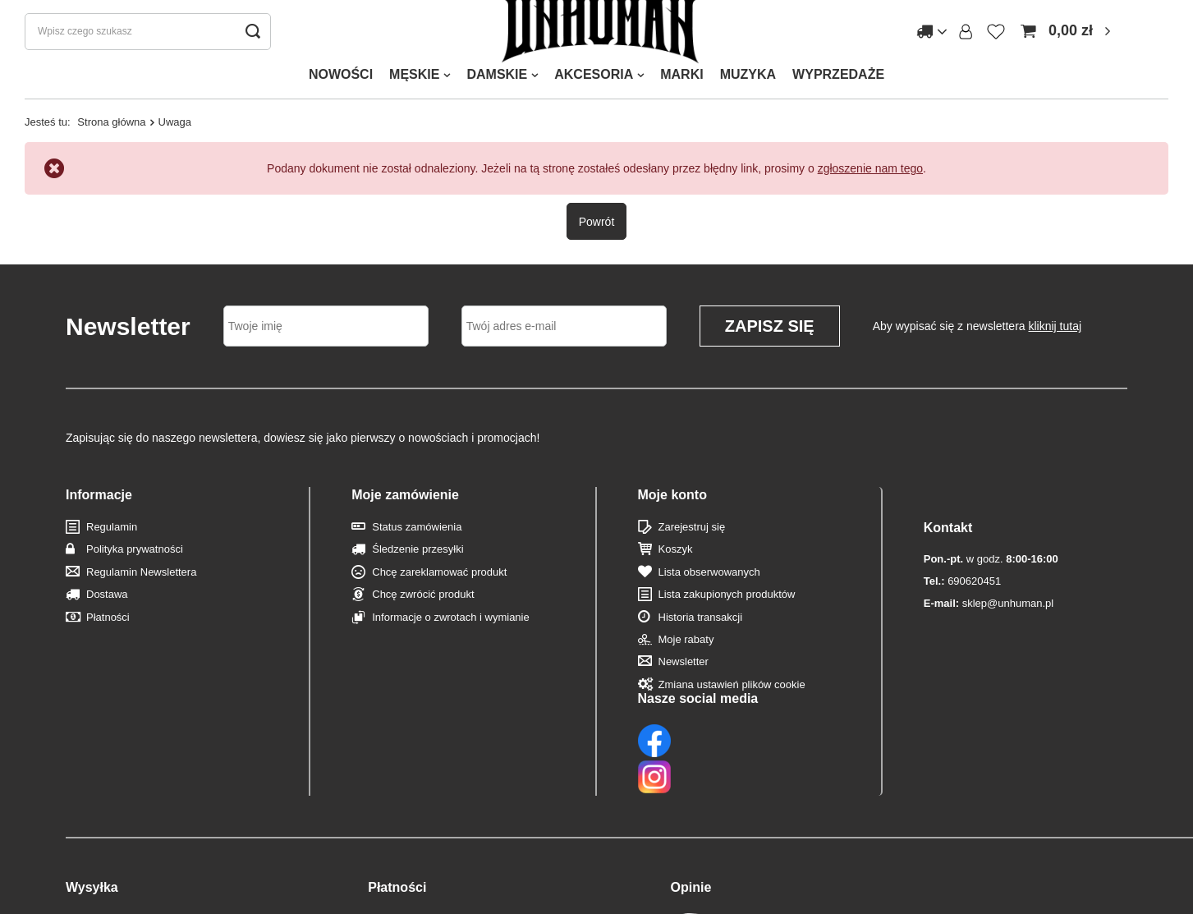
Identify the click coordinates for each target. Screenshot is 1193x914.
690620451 (962, 568)
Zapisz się (769, 346)
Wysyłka (92, 802)
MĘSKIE (414, 94)
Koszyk (675, 569)
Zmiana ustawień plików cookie (731, 703)
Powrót (597, 240)
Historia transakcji (700, 636)
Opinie (691, 802)
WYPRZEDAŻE (838, 94)
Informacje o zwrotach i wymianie (450, 636)
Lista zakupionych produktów (727, 614)
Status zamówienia (416, 546)
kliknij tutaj (1055, 345)
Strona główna (111, 141)
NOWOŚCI (341, 94)
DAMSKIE (496, 94)
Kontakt (948, 514)
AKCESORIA (593, 94)
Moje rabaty (686, 659)
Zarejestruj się (692, 546)
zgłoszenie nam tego (870, 188)
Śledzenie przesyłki (417, 569)
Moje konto (672, 514)
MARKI (681, 94)
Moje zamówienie (405, 514)
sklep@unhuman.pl (988, 589)
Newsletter (683, 681)
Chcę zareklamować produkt (439, 592)
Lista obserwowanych (709, 592)
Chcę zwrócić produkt (423, 614)
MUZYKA (748, 94)
